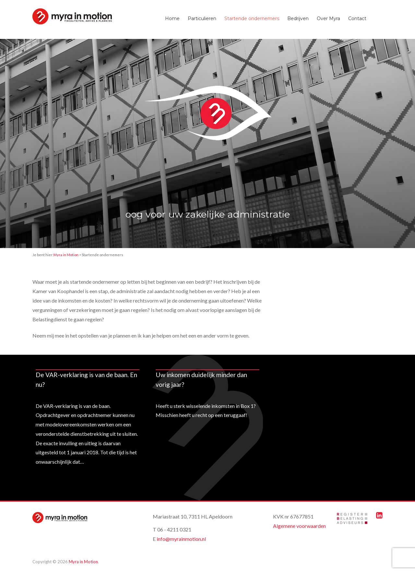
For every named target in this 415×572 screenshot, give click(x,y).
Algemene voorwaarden (299, 526)
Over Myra (328, 18)
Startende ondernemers (251, 18)
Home (172, 18)
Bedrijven (298, 18)
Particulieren (202, 18)
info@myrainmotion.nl (181, 539)
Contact (357, 18)
